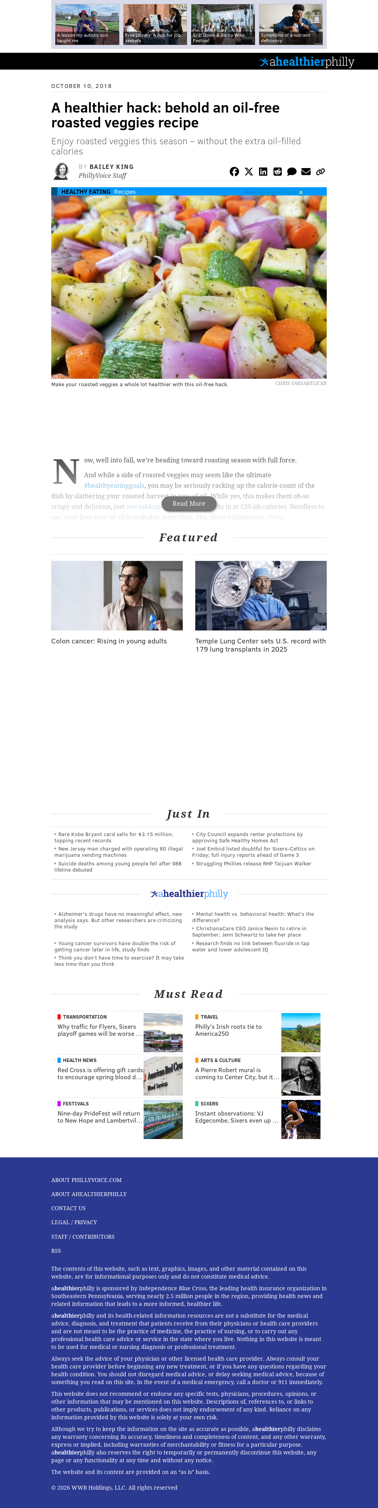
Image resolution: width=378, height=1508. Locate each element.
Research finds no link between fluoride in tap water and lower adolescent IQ (251, 946)
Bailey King (112, 166)
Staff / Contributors (83, 1237)
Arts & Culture (221, 1060)
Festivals (76, 1103)
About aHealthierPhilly (89, 1194)
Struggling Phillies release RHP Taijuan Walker (253, 863)
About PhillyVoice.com (86, 1180)
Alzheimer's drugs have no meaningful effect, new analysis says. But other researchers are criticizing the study (118, 920)
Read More (189, 503)
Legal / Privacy (74, 1222)
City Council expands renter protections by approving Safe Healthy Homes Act (247, 837)
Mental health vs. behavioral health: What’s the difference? (253, 917)
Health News (80, 1060)
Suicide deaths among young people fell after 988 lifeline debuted (118, 866)
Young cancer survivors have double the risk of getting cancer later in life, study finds (114, 946)
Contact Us (68, 1208)
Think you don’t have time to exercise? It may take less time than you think (119, 960)
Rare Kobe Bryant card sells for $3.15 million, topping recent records (113, 837)
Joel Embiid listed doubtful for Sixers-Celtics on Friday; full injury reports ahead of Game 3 (253, 851)
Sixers (209, 1103)
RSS (56, 1251)
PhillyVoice (19, 60)
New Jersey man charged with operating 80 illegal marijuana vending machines (118, 851)
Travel (209, 1016)
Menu (365, 61)
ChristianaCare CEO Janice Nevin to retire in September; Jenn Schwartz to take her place (249, 931)
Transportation (85, 1016)
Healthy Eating (86, 191)
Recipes (125, 191)
